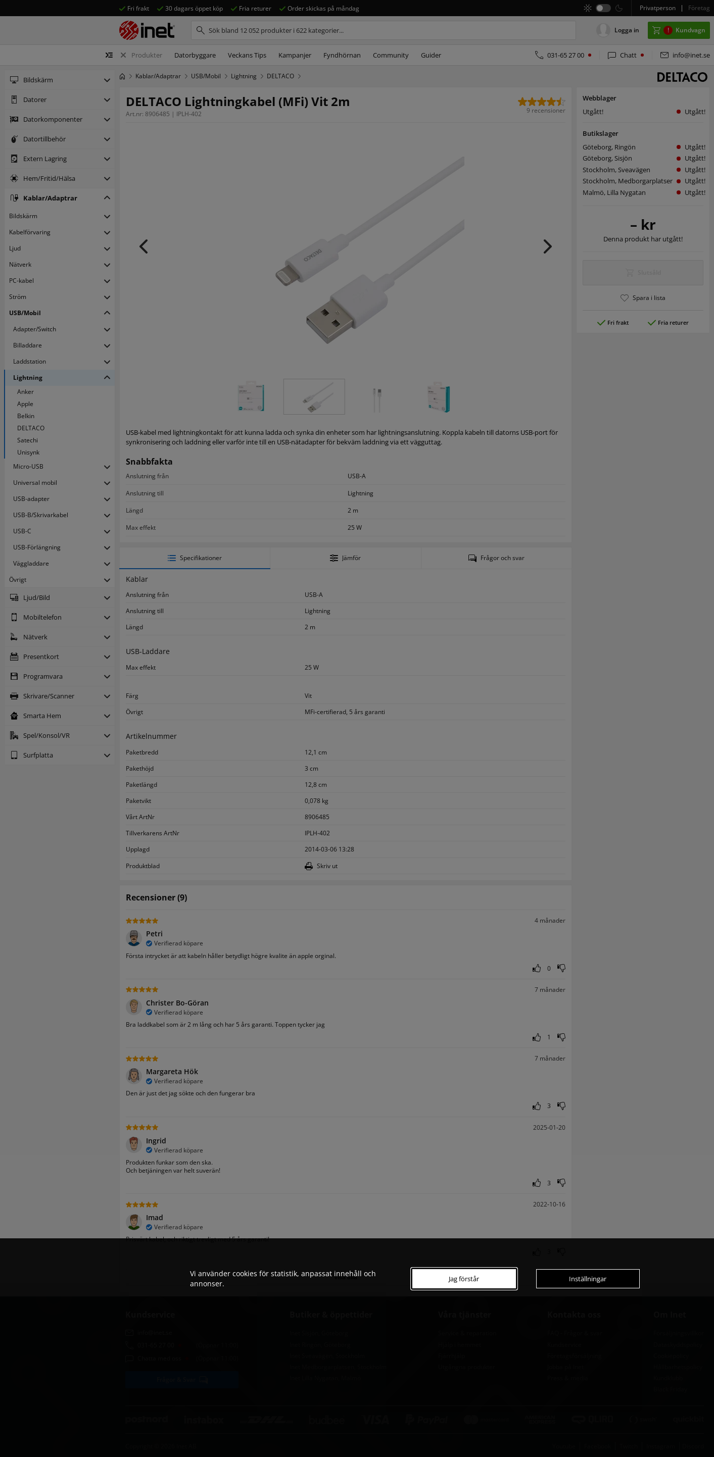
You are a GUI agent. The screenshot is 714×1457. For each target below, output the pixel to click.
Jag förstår (464, 1278)
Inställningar (587, 1278)
